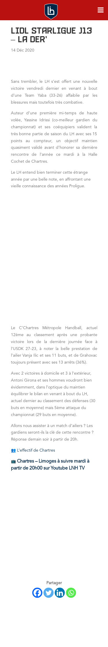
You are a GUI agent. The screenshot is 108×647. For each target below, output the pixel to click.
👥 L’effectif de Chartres (33, 450)
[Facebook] (37, 593)
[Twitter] (48, 593)
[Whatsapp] (71, 593)
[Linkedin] (60, 593)
